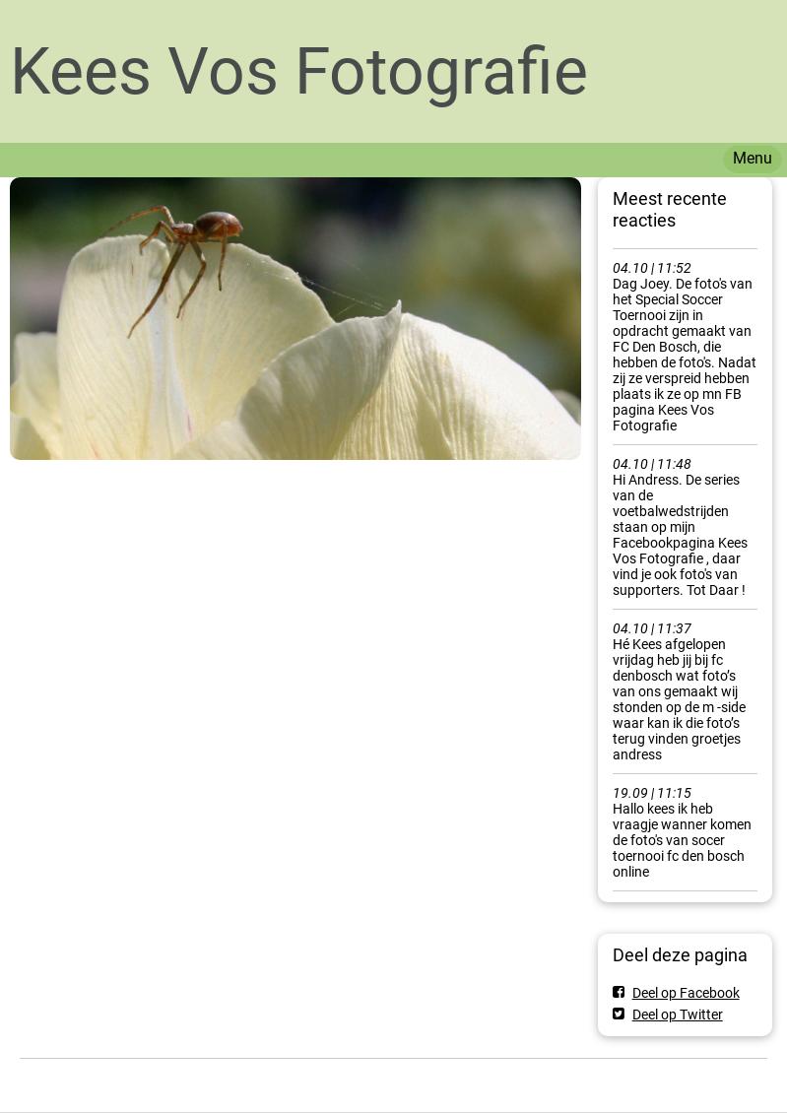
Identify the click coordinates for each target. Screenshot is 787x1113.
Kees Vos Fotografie (299, 71)
